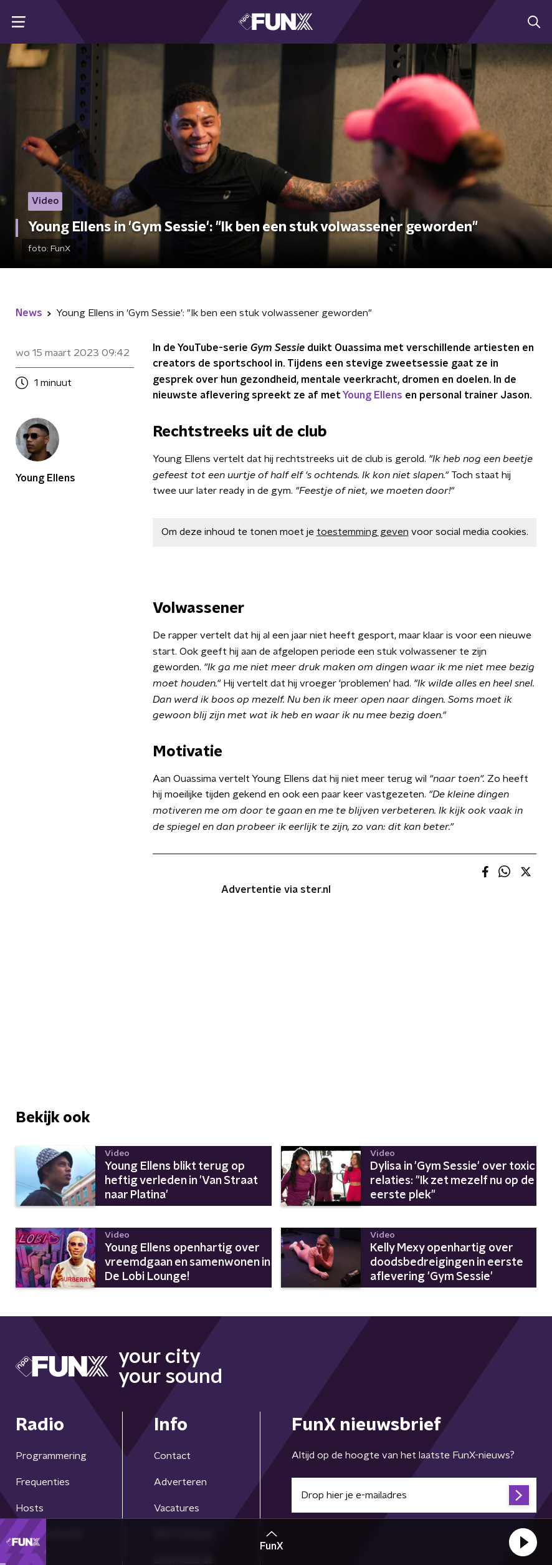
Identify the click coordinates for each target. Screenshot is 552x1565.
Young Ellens (372, 395)
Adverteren (180, 1482)
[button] (523, 1542)
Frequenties (43, 1482)
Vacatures (176, 1508)
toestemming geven (362, 532)
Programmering (51, 1456)
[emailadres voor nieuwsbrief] (414, 1495)
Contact (172, 1456)
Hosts (30, 1508)
